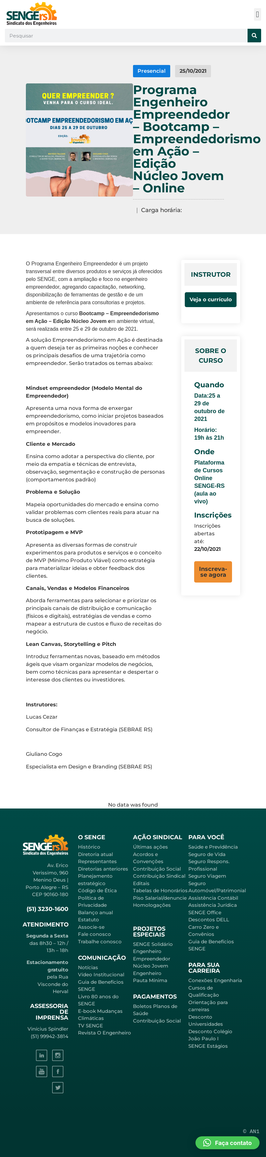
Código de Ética (97, 890)
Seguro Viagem (207, 876)
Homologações (152, 905)
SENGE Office (204, 912)
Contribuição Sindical (159, 876)
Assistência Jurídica (212, 905)
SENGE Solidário (153, 944)
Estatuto (88, 919)
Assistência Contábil (213, 898)
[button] (257, 14)
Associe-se (91, 927)
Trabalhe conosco (100, 941)
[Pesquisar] (254, 35)
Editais (141, 883)
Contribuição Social (157, 869)
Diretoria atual (95, 854)
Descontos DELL (208, 919)
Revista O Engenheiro (104, 1033)
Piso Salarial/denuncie (160, 898)
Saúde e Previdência (213, 847)
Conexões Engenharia (215, 980)
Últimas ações (150, 847)
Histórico (89, 847)
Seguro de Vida (207, 854)
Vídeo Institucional (101, 974)
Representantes (97, 861)
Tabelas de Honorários (160, 890)
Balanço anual (95, 912)
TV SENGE (90, 1026)
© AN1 (251, 1131)
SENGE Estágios (208, 1046)
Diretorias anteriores (103, 869)
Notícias (88, 967)
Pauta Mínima (150, 980)
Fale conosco (94, 934)
